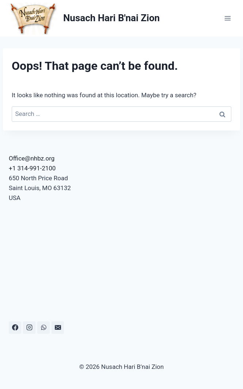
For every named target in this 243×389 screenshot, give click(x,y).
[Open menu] (227, 18)
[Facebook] (15, 327)
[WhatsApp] (43, 327)
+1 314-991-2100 (32, 168)
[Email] (58, 327)
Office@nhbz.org (31, 158)
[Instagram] (29, 327)
